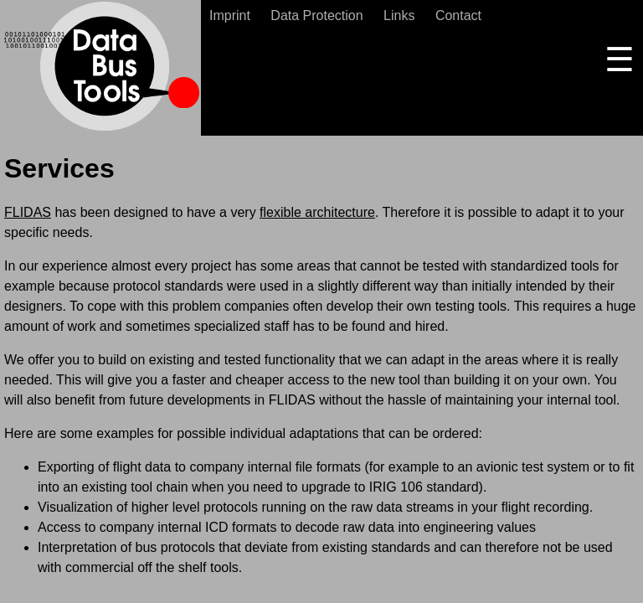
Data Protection (316, 15)
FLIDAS (27, 212)
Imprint (229, 15)
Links (398, 15)
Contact (458, 15)
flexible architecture (317, 212)
